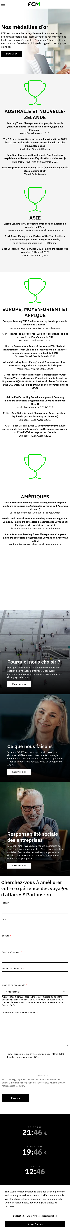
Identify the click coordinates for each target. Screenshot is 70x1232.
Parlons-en (11, 53)
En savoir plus (21, 685)
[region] (35, 1208)
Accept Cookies (35, 1224)
